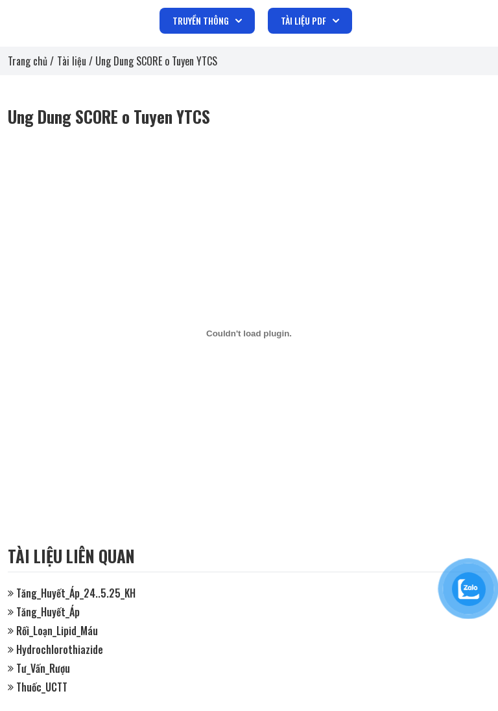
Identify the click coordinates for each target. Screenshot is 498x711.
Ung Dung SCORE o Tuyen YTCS (156, 61)
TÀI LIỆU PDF (310, 20)
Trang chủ (27, 61)
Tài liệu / (76, 61)
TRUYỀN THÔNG (207, 20)
